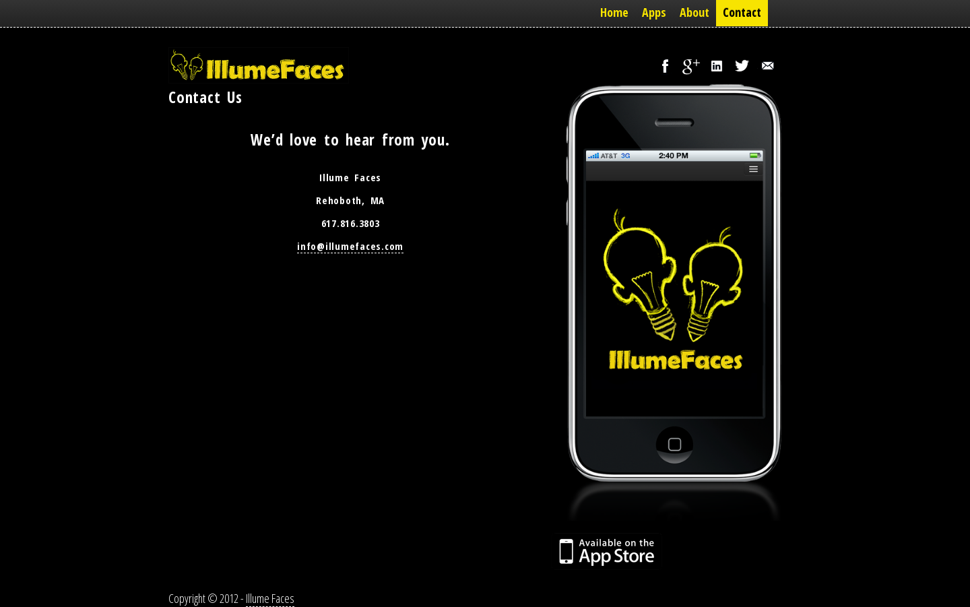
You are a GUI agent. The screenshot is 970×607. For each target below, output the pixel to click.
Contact (742, 12)
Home (614, 12)
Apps (654, 12)
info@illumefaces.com (350, 246)
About (694, 12)
